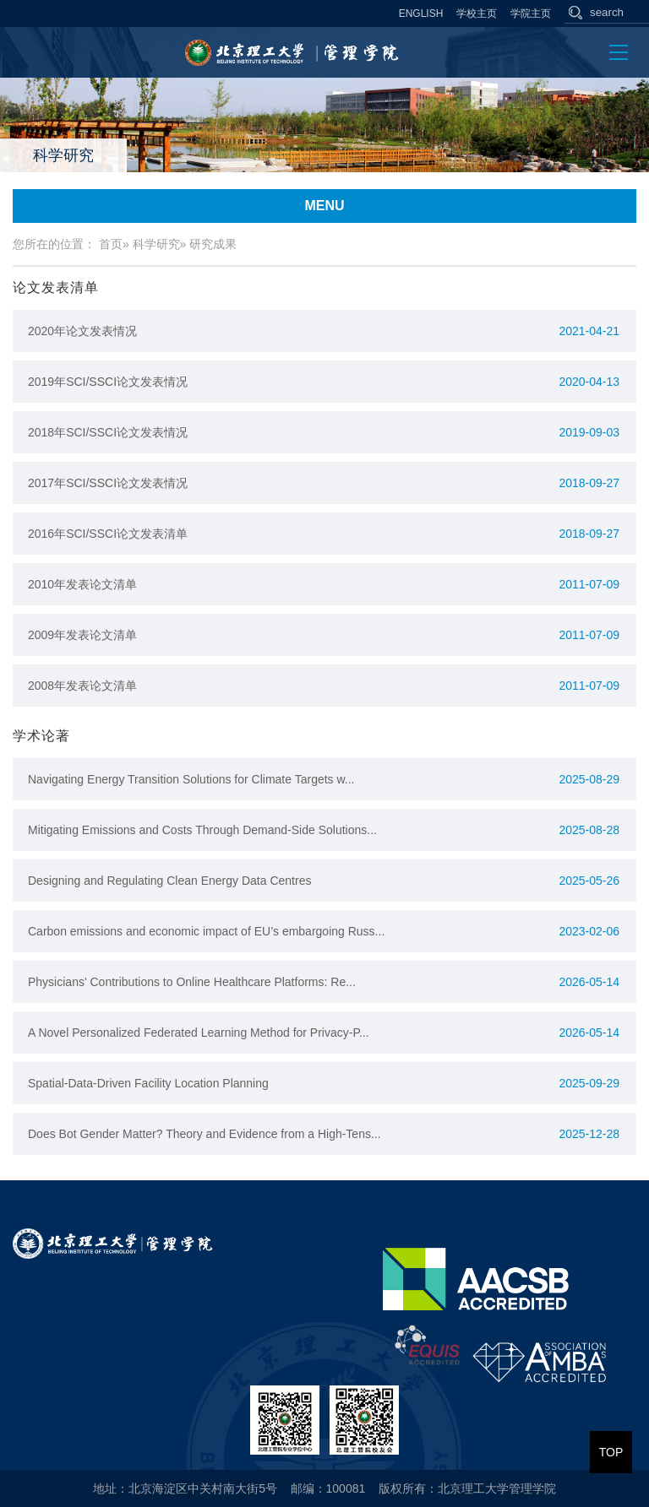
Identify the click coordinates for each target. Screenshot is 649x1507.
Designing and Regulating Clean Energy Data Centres (169, 880)
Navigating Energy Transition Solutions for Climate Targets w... (191, 779)
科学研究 (156, 244)
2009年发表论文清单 (82, 635)
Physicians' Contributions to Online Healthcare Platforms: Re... (192, 982)
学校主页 (476, 13)
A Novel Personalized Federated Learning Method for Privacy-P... (198, 1032)
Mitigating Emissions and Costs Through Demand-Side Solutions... (202, 830)
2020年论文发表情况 (82, 331)
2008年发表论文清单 (82, 685)
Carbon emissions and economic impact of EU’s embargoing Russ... (206, 931)
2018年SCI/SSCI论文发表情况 (108, 432)
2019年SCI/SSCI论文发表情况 (108, 381)
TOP (611, 1452)
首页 (111, 244)
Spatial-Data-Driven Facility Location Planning (148, 1083)
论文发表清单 (56, 287)
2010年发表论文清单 (82, 584)
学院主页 (530, 13)
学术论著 (41, 736)
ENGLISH (421, 13)
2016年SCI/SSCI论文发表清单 (108, 533)
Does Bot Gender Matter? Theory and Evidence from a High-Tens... (204, 1134)
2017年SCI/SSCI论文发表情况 (108, 483)
